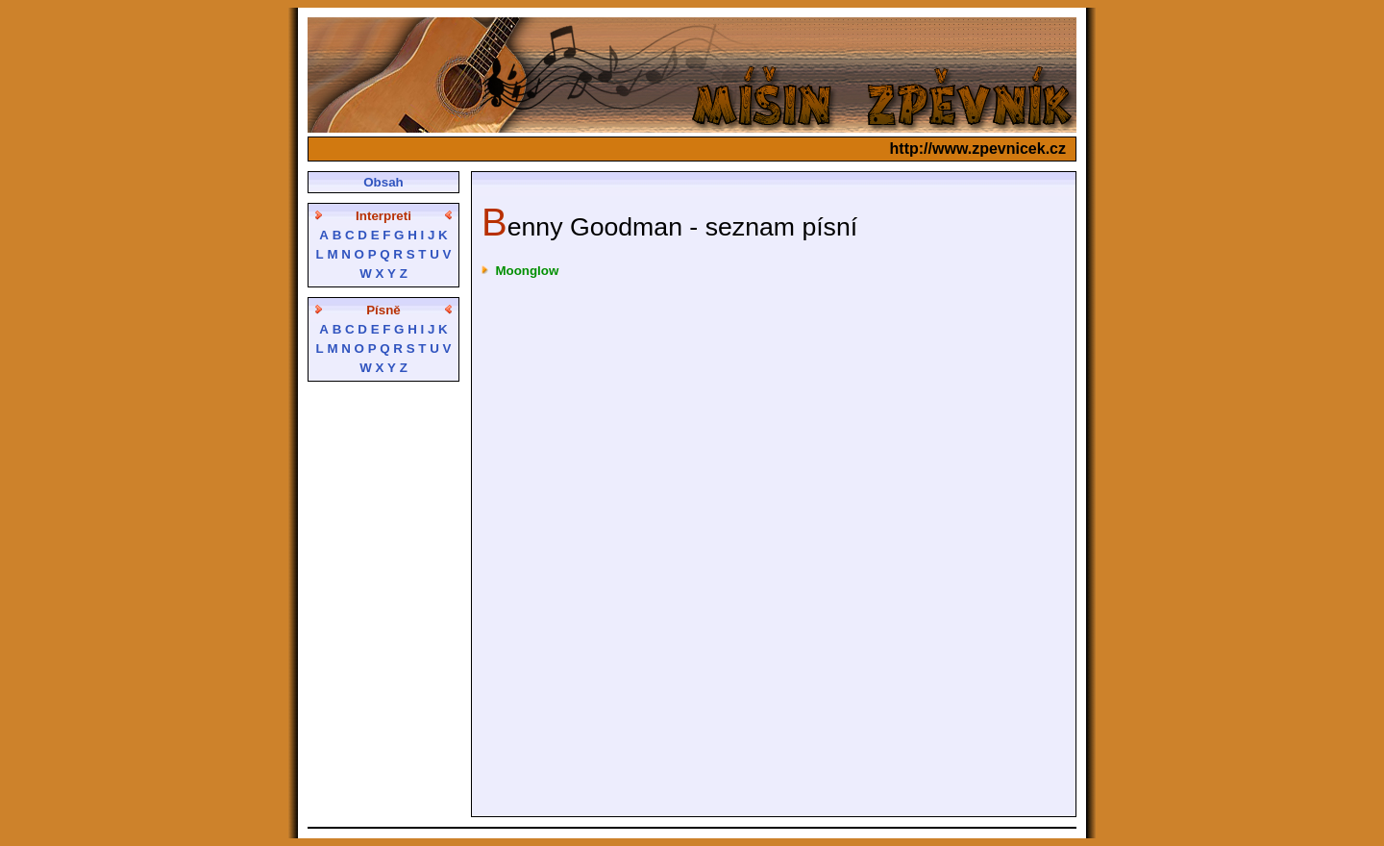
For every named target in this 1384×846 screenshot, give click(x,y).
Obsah (383, 182)
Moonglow (526, 270)
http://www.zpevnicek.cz (978, 148)
